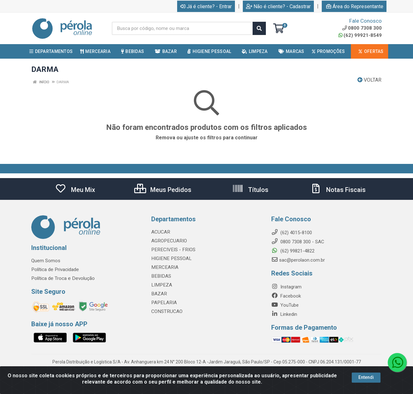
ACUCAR (160, 232)
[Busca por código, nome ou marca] (182, 28)
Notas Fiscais (338, 190)
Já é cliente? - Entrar (206, 6)
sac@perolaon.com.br (298, 260)
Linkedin (284, 314)
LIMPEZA (161, 285)
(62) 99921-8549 (360, 35)
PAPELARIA (163, 302)
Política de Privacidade (54, 269)
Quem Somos (45, 261)
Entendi (366, 380)
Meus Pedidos (162, 190)
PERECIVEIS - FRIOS (172, 249)
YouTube (285, 305)
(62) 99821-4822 (292, 251)
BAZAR (158, 294)
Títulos (250, 190)
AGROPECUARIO (168, 241)
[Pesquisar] (259, 28)
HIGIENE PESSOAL (170, 258)
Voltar (369, 80)
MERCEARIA (164, 267)
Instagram (286, 287)
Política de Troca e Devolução (62, 278)
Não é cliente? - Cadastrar (278, 6)
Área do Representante (354, 6)
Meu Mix (75, 190)
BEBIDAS (160, 276)
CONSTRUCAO (166, 311)
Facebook (286, 296)
